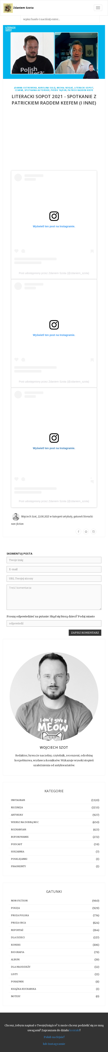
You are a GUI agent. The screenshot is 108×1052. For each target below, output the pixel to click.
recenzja (17, 807)
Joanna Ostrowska (25, 88)
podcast (16, 844)
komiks (16, 944)
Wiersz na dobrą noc (25, 822)
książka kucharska (23, 988)
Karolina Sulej (47, 88)
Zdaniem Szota (23, 7)
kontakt (74, 1030)
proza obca (18, 922)
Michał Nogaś (65, 88)
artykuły (67, 516)
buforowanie (20, 836)
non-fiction (17, 524)
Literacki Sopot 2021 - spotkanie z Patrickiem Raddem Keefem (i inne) (54, 99)
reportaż (17, 930)
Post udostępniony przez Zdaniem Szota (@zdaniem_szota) (54, 273)
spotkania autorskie (37, 90)
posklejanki (19, 859)
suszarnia (17, 851)
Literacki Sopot (83, 88)
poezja (15, 908)
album (15, 959)
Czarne (19, 90)
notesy (15, 996)
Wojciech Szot (29, 516)
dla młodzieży (20, 966)
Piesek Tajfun (59, 90)
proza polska (20, 915)
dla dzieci (18, 937)
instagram (18, 800)
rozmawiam (18, 829)
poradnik (17, 981)
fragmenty (18, 866)
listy (14, 974)
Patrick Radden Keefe (80, 90)
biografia (17, 952)
